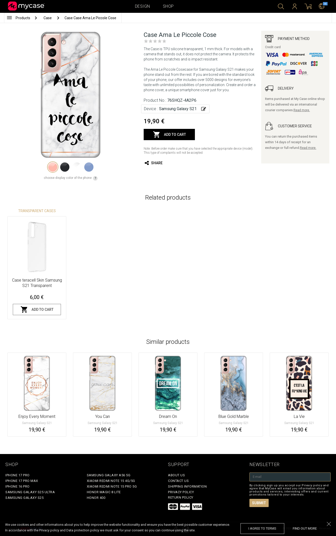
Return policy (180, 497)
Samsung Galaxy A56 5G (109, 475)
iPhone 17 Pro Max (21, 481)
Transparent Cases (37, 211)
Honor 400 (96, 498)
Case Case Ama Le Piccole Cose (90, 18)
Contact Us (178, 481)
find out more (305, 528)
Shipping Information (187, 486)
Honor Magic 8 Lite (104, 492)
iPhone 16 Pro (17, 486)
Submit (259, 503)
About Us (176, 475)
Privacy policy (181, 492)
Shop (168, 6)
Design (142, 6)
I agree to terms (262, 528)
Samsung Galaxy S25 (24, 498)
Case (48, 18)
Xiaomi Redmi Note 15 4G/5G (111, 481)
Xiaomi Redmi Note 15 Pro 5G (112, 486)
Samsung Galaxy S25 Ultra (30, 492)
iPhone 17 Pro (17, 475)
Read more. (301, 110)
